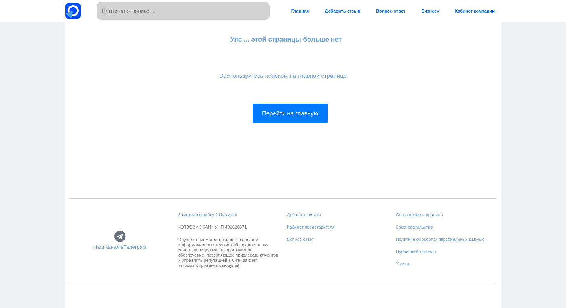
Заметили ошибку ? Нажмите (207, 214)
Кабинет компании (475, 11)
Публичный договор (416, 251)
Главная (300, 11)
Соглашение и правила (419, 214)
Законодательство (414, 227)
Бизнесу (430, 11)
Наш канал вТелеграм (119, 247)
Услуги (402, 263)
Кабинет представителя (311, 227)
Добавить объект (304, 214)
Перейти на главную (290, 113)
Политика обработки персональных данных (440, 239)
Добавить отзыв (342, 11)
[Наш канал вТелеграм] (120, 237)
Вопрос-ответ (390, 11)
